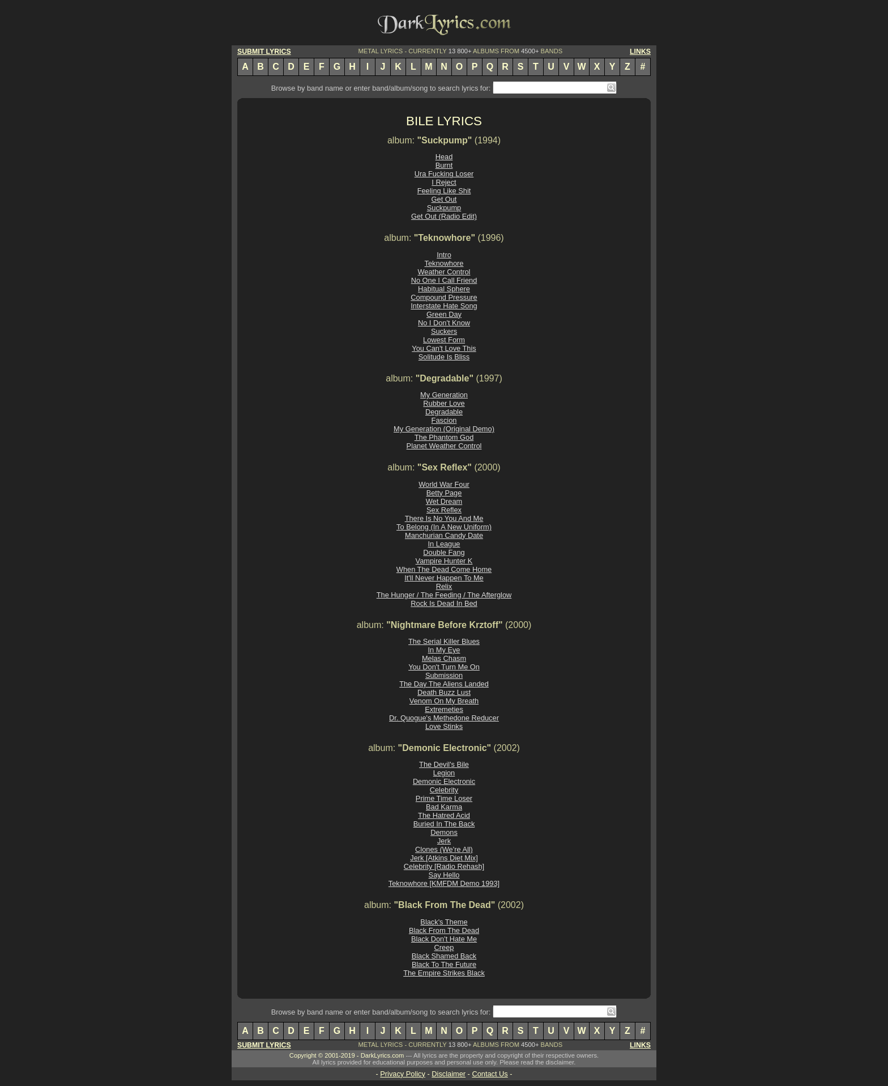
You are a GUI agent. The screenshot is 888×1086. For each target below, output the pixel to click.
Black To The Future (444, 964)
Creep (444, 947)
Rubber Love (443, 403)
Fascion (444, 420)
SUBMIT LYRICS (264, 52)
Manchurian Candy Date (444, 535)
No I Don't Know (444, 323)
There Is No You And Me (444, 518)
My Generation (444, 395)
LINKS (640, 52)
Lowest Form (444, 340)
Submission (444, 675)
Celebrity (444, 790)
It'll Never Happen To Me (444, 578)
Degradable (444, 412)
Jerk (444, 841)
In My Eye (444, 650)
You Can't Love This (444, 348)
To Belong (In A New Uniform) (444, 527)
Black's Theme (443, 922)
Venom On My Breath (444, 701)
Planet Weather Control (444, 446)
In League (444, 544)
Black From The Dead (444, 930)
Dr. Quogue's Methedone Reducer (444, 718)
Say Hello (444, 875)
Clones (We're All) (444, 849)
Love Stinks (444, 726)
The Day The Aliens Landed (444, 684)
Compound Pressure (444, 297)
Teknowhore (443, 263)
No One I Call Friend (444, 280)
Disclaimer (449, 1074)
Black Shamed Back (444, 956)
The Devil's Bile (444, 764)
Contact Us (489, 1074)
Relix (444, 586)
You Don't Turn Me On (444, 667)
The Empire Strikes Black (444, 973)
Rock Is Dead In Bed (444, 603)
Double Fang (443, 552)
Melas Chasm (444, 658)
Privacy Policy (402, 1074)
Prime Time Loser (444, 798)
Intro (444, 255)
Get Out (444, 199)
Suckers (444, 331)
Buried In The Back (444, 824)
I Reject (444, 182)
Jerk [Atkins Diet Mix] (443, 858)
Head (444, 156)
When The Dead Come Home (444, 569)
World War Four (444, 484)
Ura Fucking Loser (444, 173)
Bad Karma (444, 807)
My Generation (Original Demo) (444, 429)
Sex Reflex (444, 510)
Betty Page (444, 493)
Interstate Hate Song (444, 306)
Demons (444, 832)
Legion (444, 773)
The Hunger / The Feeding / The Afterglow (444, 595)
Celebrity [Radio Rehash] (444, 866)
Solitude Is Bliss (444, 357)
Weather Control (444, 272)
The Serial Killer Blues (444, 641)
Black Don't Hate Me (444, 939)
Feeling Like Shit (444, 190)
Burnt (444, 165)
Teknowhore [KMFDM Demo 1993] (444, 883)
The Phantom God (444, 437)
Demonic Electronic (444, 781)
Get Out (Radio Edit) (444, 216)
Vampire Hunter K (444, 561)
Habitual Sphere (444, 289)
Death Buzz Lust (444, 692)
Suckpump (444, 207)
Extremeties (444, 709)
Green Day (444, 314)
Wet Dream (444, 501)
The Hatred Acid (444, 815)
